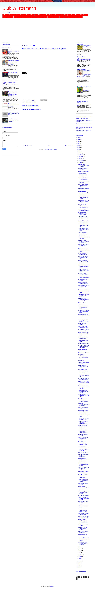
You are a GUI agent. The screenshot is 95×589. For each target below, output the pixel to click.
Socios (62, 16)
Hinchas (10, 16)
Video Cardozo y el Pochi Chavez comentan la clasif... (83, 400)
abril (80, 552)
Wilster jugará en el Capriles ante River (83, 327)
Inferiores (38, 16)
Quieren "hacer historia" (83, 495)
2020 (78, 147)
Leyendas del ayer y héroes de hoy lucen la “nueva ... (83, 371)
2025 (78, 137)
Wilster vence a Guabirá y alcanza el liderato (83, 517)
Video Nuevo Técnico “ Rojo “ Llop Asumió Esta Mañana (13, 113)
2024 (78, 139)
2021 (78, 145)
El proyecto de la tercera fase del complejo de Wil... (83, 375)
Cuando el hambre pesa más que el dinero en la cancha (83, 449)
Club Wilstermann (19, 8)
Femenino (71, 14)
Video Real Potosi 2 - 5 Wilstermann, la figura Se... (83, 225)
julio (80, 547)
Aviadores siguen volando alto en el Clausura (82, 175)
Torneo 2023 (73, 16)
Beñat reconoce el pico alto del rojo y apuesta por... (83, 382)
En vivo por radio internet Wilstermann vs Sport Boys (13, 105)
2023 (78, 141)
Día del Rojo (63, 14)
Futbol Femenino (83, 14)
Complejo (22, 14)
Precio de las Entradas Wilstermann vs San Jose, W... (83, 197)
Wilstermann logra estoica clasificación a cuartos (83, 464)
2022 (78, 143)
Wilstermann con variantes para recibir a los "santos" (83, 193)
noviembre (81, 156)
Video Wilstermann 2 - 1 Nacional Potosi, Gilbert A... (83, 295)
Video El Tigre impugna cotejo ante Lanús (83, 419)
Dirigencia (57, 14)
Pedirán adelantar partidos (82, 324)
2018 (78, 151)
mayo (80, 550)
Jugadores (44, 16)
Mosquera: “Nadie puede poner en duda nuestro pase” (83, 460)
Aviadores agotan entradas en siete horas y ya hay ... (82, 213)
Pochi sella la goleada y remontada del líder (83, 221)
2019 (78, 149)
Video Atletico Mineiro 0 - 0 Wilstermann (83, 472)
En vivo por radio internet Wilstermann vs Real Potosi (83, 241)
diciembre (81, 154)
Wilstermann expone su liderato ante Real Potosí (83, 246)
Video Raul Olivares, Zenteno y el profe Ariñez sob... (82, 427)
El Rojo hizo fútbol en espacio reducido (83, 254)
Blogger (52, 586)
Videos (80, 16)
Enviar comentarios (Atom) (51, 149)
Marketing (51, 16)
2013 (78, 566)
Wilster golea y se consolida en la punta (83, 209)
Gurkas (5, 16)
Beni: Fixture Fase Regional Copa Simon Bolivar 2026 (87, 47)
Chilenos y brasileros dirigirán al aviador (83, 178)
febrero (80, 556)
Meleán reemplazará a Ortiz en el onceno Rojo (83, 307)
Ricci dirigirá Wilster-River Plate (82, 169)
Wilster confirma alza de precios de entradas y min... (83, 266)
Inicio (49, 145)
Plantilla (56, 16)
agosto (80, 162)
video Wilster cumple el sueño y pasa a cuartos (83, 468)
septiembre (81, 160)
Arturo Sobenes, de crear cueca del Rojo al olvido (83, 218)
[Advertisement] (45, 30)
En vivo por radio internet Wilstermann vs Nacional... (83, 300)
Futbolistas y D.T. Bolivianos (84, 86)
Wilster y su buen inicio (83, 171)
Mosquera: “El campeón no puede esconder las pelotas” (83, 346)
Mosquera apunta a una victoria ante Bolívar (83, 379)
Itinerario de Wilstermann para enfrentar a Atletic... (83, 510)
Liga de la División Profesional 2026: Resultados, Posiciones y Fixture (84, 59)
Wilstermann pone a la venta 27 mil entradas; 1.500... (83, 250)
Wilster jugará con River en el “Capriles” (83, 337)
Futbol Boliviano (81, 56)
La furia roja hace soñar (83, 343)
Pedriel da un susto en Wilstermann (83, 532)
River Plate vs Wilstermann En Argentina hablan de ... (83, 356)
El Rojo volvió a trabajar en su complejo (83, 330)
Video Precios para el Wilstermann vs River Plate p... (83, 270)
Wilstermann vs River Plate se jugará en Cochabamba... (83, 412)
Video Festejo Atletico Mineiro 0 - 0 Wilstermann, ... (83, 476)
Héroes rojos (81, 360)
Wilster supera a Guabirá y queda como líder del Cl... (83, 521)
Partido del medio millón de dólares (83, 189)
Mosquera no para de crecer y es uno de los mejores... (83, 316)
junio (80, 548)
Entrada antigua (68, 145)
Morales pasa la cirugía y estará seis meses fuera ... (83, 311)
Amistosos (10, 14)
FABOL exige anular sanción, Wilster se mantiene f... (83, 543)
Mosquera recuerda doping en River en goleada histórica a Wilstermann (12, 93)
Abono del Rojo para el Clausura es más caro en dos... (83, 539)
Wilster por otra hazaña (83, 352)
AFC (4, 14)
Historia (16, 16)
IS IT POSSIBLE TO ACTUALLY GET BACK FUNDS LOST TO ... (84, 117)
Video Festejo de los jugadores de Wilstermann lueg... (83, 431)
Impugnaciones (30, 16)
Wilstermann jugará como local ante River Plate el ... (83, 391)
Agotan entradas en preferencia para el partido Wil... (83, 234)
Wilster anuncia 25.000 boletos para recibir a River (83, 334)
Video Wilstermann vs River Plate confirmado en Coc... (83, 320)
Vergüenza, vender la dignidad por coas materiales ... (83, 131)
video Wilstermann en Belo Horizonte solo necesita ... (83, 480)
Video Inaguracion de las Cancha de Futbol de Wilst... (83, 396)
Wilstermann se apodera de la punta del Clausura (83, 286)
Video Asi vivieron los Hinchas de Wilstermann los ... (83, 422)
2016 (78, 561)
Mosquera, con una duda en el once (82, 535)
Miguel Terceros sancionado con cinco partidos (86, 89)
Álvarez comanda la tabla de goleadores (83, 283)
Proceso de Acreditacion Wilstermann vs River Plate (83, 291)
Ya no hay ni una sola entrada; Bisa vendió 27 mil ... (83, 229)
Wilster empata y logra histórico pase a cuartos (83, 438)
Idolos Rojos (22, 16)
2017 (78, 153)
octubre (80, 158)
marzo (80, 554)
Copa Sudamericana (40, 14)
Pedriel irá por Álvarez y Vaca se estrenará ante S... (83, 185)
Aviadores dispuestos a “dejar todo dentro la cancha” (83, 492)
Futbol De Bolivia (81, 69)
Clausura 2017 (29, 102)
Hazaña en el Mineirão (83, 452)
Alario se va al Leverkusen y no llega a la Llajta (83, 165)
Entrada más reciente (27, 145)
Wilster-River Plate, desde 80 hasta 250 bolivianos (83, 262)
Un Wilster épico (82, 446)
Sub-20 (67, 16)
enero (80, 558)
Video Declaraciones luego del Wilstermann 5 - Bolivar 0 (13, 120)
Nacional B (80, 44)
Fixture (76, 14)
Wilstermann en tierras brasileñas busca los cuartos (83, 503)
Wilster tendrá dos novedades (82, 303)
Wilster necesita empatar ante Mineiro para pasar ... (83, 488)
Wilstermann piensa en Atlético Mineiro (83, 514)
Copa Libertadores (29, 14)
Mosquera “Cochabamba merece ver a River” (83, 404)
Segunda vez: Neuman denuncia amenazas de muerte (13, 51)
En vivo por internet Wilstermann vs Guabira (82, 528)
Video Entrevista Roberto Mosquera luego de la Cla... (83, 443)
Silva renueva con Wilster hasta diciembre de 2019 (83, 206)
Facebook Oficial (6, 44)
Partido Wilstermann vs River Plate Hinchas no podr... (83, 201)
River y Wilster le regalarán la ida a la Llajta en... (83, 366)
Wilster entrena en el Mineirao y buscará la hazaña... (83, 498)
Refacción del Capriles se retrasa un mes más (83, 257)
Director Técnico (49, 14)
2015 (78, 563)
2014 (78, 565)
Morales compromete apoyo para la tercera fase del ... (83, 387)
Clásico (16, 14)
